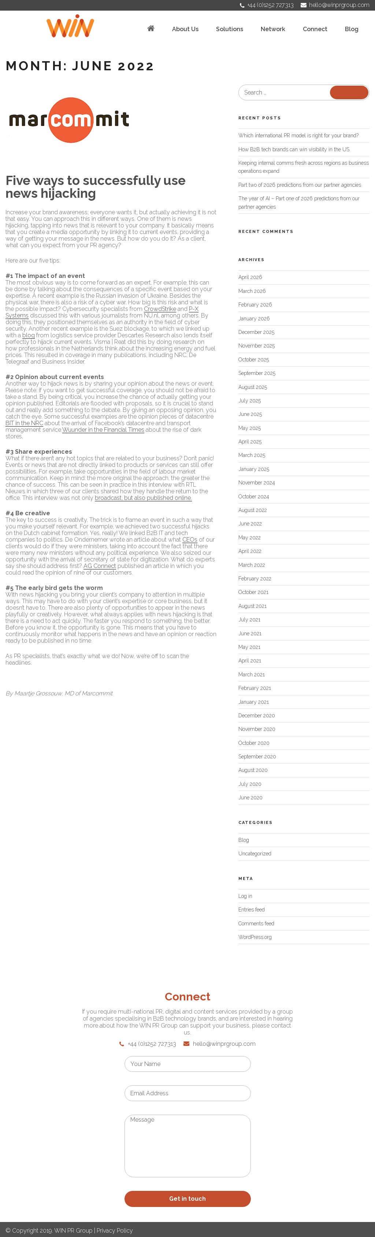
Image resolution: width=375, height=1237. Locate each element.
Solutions (229, 29)
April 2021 (249, 661)
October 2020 (254, 743)
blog (28, 335)
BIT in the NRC (24, 423)
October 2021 (253, 592)
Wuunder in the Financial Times (103, 429)
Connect (315, 29)
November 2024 (256, 483)
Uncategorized (254, 854)
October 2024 (253, 496)
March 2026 (252, 291)
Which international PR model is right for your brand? (298, 135)
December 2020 (256, 715)
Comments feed (256, 923)
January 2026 (254, 319)
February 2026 (255, 305)
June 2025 (250, 414)
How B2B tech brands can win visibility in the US (293, 149)
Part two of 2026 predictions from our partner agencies (299, 185)
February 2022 (254, 579)
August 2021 (252, 606)
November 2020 (256, 729)
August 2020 (253, 770)
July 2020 (249, 784)
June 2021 (249, 633)
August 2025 (252, 387)
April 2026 (250, 277)
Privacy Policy (115, 1230)
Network (273, 29)
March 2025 (251, 455)
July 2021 (249, 620)
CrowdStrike (160, 308)
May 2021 (249, 647)
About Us (185, 29)
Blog (352, 29)
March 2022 (251, 565)
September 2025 (256, 373)
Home (151, 28)
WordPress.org (255, 937)
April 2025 (249, 442)
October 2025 (253, 360)
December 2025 (256, 332)
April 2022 (249, 551)
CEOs (189, 539)
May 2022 (249, 538)
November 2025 (256, 346)
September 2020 (257, 756)
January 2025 (253, 469)
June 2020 (250, 797)
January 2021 (253, 702)
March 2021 (251, 674)
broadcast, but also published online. (143, 497)
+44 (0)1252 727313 (266, 4)
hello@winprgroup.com (335, 4)
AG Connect (99, 565)
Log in (245, 896)
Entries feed (251, 910)
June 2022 (250, 524)
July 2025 (249, 401)
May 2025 (249, 428)
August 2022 (252, 510)
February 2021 (254, 688)
